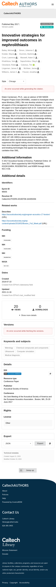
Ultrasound (9, 351)
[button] (28, 423)
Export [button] (40, 443)
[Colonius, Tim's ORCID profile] (33, 65)
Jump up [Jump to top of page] (26, 470)
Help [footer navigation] (4, 498)
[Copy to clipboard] (50, 374)
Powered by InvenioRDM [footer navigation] (12, 502)
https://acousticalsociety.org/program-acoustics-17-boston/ (26, 214)
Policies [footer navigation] (5, 494)
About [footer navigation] (4, 490)
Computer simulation (25, 351)
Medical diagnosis (12, 355)
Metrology (9, 348)
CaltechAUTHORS (12, 13)
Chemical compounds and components (32, 348)
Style (4, 81)
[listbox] (16, 81)
